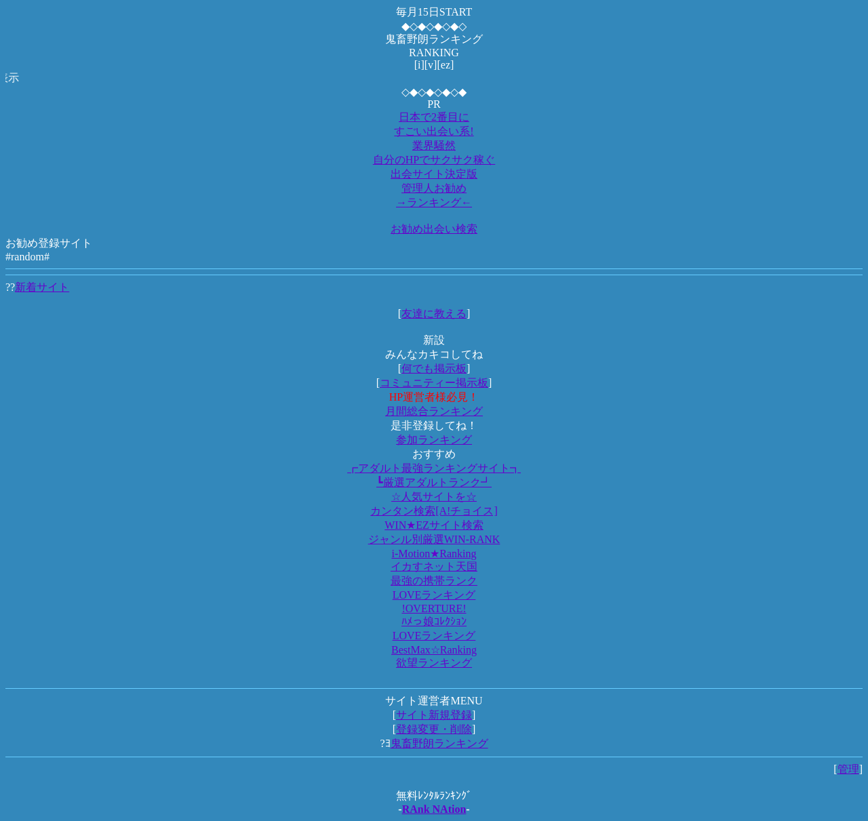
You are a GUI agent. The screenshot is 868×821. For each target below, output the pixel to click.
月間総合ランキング (434, 411)
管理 (848, 769)
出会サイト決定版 (434, 174)
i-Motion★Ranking (433, 553)
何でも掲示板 (434, 368)
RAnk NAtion (434, 809)
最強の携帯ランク (434, 580)
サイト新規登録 (434, 715)
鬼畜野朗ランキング (439, 743)
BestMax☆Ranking (434, 650)
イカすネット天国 (434, 566)
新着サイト (42, 287)
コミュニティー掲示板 (434, 382)
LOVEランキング (434, 595)
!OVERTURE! (433, 608)
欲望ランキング (434, 662)
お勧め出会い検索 (434, 229)
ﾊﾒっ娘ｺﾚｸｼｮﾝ (434, 621)
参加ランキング (434, 439)
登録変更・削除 (434, 729)
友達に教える (434, 313)
